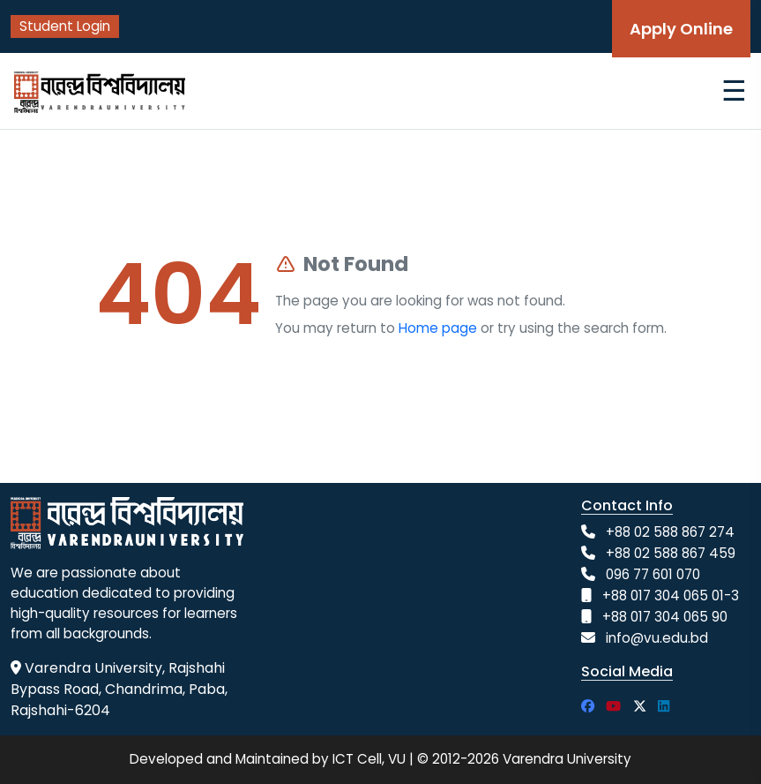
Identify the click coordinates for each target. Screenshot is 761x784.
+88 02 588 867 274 (670, 532)
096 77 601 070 (653, 574)
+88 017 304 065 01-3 (670, 595)
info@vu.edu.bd (657, 638)
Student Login (64, 26)
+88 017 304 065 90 (664, 616)
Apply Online (681, 29)
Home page (438, 328)
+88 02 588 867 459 (670, 553)
